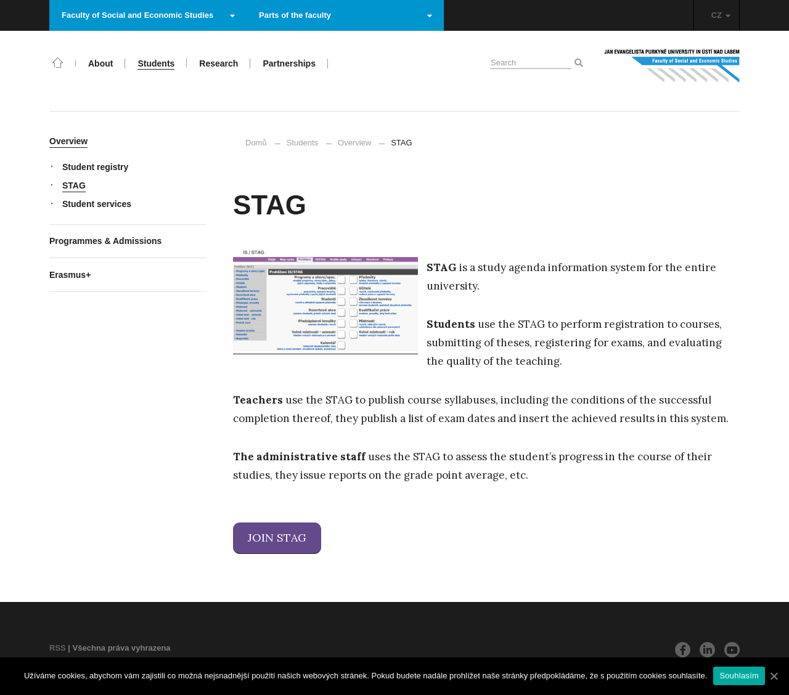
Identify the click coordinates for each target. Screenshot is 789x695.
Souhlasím (739, 675)
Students (302, 142)
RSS (57, 647)
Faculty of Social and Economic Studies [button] (148, 15)
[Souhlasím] (773, 676)
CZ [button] (720, 15)
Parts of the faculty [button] (345, 15)
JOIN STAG (277, 537)
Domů (256, 142)
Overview (354, 142)
